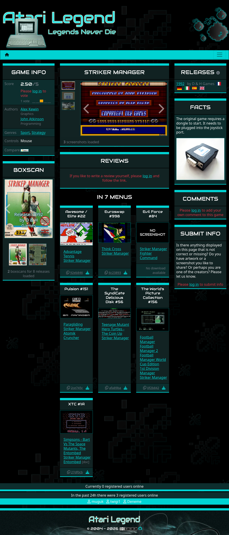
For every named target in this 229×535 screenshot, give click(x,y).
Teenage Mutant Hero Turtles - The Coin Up (115, 329)
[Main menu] (219, 54)
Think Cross (111, 248)
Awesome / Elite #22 (76, 213)
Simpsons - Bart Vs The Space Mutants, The (77, 444)
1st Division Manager (149, 370)
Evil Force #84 (153, 213)
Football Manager (147, 339)
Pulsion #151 (76, 289)
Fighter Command (148, 255)
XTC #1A (76, 404)
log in (37, 91)
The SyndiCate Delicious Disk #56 (114, 295)
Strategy (39, 132)
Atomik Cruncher (71, 335)
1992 (180, 83)
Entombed (72, 452)
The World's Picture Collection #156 (152, 295)
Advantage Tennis (73, 253)
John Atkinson (32, 119)
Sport (25, 132)
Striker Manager (77, 260)
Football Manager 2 (149, 348)
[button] (8, 208)
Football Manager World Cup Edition (153, 359)
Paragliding (73, 324)
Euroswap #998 (114, 213)
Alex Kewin (30, 109)
